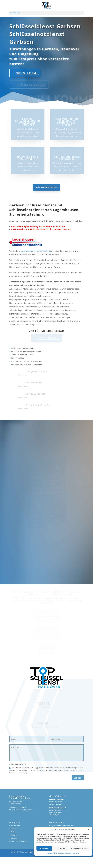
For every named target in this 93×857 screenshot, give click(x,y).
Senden (77, 777)
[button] (89, 830)
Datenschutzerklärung (65, 853)
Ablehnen (61, 848)
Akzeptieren (44, 848)
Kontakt (13, 835)
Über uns (14, 829)
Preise (13, 832)
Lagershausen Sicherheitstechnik (36, 251)
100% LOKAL (25, 73)
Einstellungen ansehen (80, 848)
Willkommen (15, 826)
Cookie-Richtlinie (52, 853)
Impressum (76, 853)
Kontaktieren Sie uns (46, 187)
